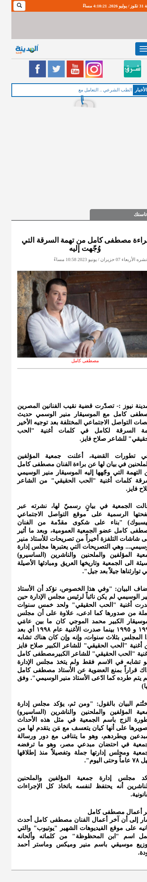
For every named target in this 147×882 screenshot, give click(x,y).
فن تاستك (132, 214)
